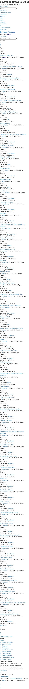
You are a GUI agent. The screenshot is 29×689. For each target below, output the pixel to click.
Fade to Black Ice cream (6, 238)
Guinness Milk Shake (6, 420)
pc (2, 352)
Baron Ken (10, 268)
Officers (9, 34)
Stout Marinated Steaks (6, 490)
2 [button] (0, 44)
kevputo (4, 102)
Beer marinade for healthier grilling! (9, 78)
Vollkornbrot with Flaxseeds (7, 157)
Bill (8, 119)
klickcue (4, 113)
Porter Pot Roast (4, 501)
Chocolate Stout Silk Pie (6, 546)
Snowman (4, 388)
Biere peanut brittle (5, 317)
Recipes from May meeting (7, 89)
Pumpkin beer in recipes (6, 202)
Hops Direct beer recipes (7, 145)
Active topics (3, 29)
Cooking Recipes (7, 32)
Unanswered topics (5, 27)
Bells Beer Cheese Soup (6, 55)
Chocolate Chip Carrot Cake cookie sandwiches (13, 134)
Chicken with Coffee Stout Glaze (9, 512)
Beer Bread (3, 213)
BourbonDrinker (6, 228)
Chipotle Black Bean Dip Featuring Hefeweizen (13, 602)
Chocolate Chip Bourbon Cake (8, 350)
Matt (8, 130)
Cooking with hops (5, 123)
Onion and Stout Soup (6, 557)
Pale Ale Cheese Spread (6, 569)
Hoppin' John (3, 478)
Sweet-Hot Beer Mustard (6, 444)
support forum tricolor (16, 678)
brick (3, 318)
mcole (3, 215)
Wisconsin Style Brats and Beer (8, 580)
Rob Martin (5, 125)
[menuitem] (5, 12)
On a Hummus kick (5, 386)
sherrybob (4, 341)
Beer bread (3, 260)
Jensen (4, 273)
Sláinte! (4, 91)
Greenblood (5, 262)
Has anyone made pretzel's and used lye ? (11, 66)
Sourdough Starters (5, 179)
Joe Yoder (4, 251)
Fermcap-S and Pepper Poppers (9, 112)
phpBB (3, 680)
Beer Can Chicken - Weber (7, 283)
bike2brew (10, 358)
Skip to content (4, 6)
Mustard (2, 339)
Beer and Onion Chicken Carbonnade (10, 305)
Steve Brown (5, 80)
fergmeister (10, 256)
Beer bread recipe (5, 168)
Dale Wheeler (5, 192)
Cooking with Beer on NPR (7, 249)
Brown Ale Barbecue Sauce (7, 591)
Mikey (3, 159)
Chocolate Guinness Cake (7, 397)
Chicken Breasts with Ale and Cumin (10, 535)
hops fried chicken (5, 271)
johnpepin (4, 68)
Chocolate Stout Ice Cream (7, 467)
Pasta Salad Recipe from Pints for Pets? (11, 100)
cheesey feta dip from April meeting (9, 614)
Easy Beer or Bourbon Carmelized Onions (11, 294)
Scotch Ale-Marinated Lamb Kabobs (10, 409)
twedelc (4, 239)
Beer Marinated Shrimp (6, 523)
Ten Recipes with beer (6, 362)
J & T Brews (5, 170)
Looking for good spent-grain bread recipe (11, 328)
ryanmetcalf (5, 57)
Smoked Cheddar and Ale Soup (8, 456)
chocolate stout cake (5, 191)
